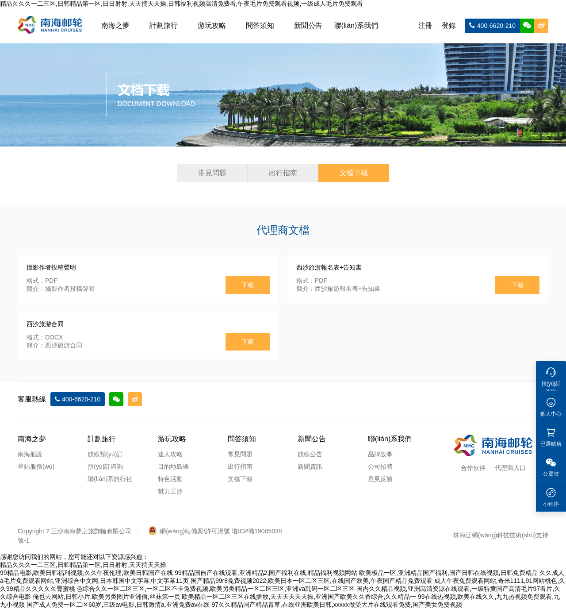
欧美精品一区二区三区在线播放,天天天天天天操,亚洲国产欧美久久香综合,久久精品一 (299, 596)
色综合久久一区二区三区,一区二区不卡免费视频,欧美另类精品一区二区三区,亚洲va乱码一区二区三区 (215, 588)
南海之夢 (115, 25)
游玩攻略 (212, 25)
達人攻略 (170, 454)
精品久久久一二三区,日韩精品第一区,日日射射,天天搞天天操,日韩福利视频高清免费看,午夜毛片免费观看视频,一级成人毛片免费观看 (181, 3)
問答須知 (260, 25)
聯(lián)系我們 (356, 25)
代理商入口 (510, 467)
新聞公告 (308, 25)
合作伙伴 (473, 467)
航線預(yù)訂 (105, 454)
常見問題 (212, 173)
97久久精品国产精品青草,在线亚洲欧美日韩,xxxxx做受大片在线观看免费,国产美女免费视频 (336, 604)
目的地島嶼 (173, 466)
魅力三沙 (170, 491)
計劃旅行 (163, 25)
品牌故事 (380, 454)
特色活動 (170, 478)
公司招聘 (380, 466)
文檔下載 (354, 173)
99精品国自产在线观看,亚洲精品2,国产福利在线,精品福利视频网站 (266, 572)
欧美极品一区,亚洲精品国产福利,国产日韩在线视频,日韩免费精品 (448, 572)
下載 (247, 285)
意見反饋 (380, 478)
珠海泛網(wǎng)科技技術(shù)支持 (500, 535)
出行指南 (283, 173)
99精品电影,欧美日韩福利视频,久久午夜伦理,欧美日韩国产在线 (86, 572)
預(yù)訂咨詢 (105, 466)
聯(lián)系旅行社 (110, 478)
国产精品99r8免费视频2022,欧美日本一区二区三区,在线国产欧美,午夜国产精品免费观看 (311, 580)
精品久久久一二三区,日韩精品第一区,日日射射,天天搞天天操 (83, 564)
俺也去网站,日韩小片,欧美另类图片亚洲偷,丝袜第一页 (106, 596)
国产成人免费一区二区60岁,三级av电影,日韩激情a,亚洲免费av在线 (118, 604)
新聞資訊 (310, 466)
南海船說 (30, 454)
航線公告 (310, 454)
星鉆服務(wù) (36, 466)
